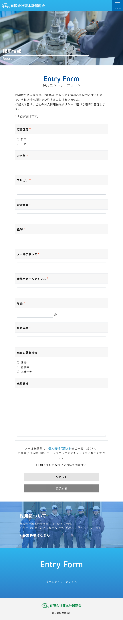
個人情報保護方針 (60, 448)
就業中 (23, 362)
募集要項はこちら (36, 535)
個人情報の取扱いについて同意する (61, 465)
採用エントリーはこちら (61, 582)
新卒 (21, 139)
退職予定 (24, 372)
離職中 (23, 367)
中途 (21, 144)
